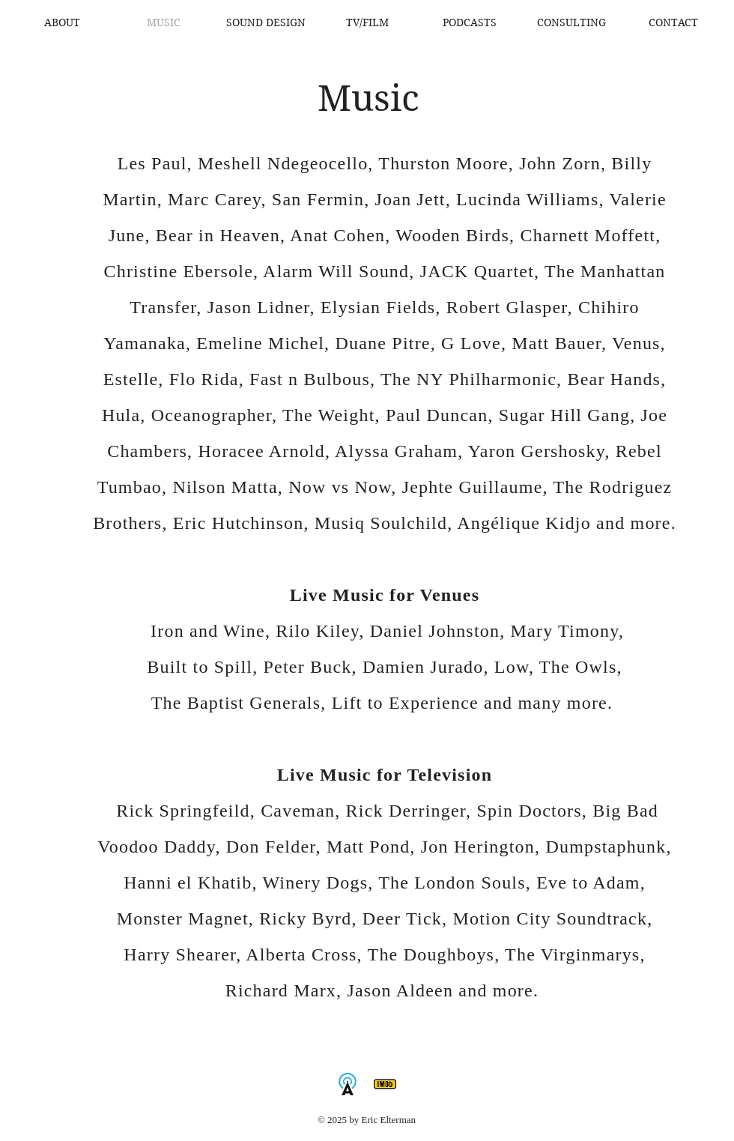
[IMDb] (385, 1084)
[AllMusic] (347, 1084)
